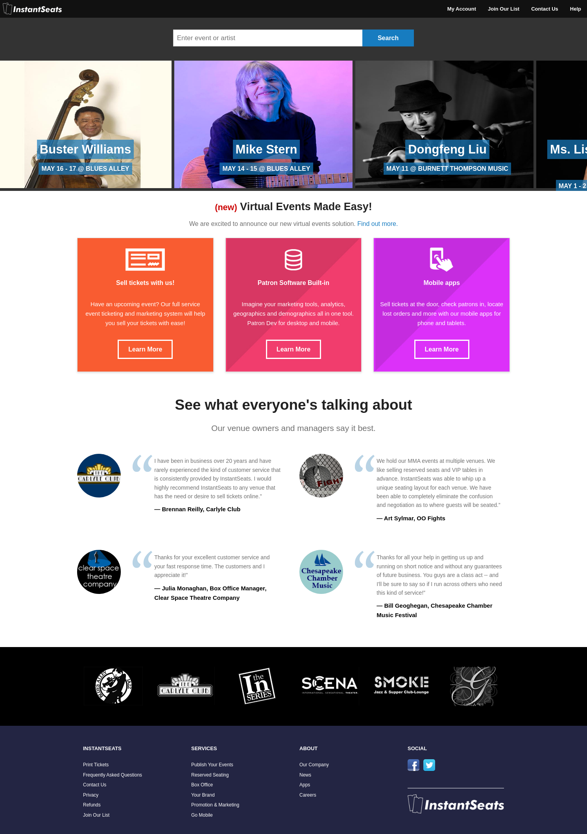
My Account (461, 9)
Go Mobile (202, 815)
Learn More (145, 349)
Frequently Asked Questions (112, 775)
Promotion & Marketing (215, 805)
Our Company (314, 764)
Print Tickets (96, 764)
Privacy (90, 795)
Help (575, 9)
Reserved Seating (210, 775)
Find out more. (377, 223)
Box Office (202, 785)
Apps (304, 785)
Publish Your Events (212, 764)
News (305, 775)
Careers (307, 795)
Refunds (92, 805)
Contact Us (544, 9)
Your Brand (203, 795)
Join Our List (503, 9)
